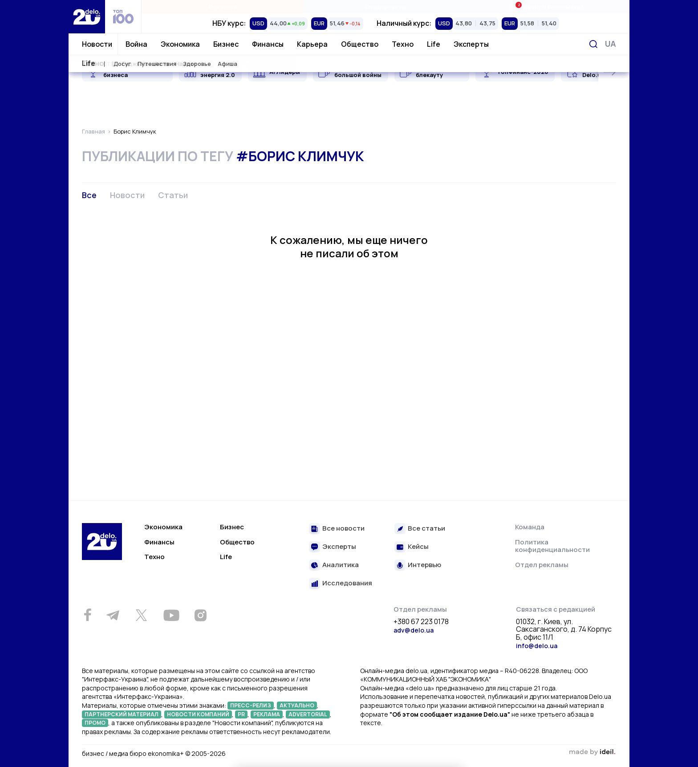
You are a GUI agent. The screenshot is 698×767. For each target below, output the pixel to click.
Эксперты (471, 44)
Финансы (268, 44)
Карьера (312, 44)
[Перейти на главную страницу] (87, 16)
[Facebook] (87, 615)
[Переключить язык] (610, 44)
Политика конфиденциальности (552, 546)
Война (136, 44)
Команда (529, 527)
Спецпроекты (385, 7)
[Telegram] (112, 615)
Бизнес (226, 44)
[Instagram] (200, 615)
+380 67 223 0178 (421, 622)
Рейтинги (223, 7)
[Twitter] (141, 615)
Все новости (343, 528)
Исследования (347, 583)
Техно (403, 44)
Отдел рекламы (541, 564)
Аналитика (340, 565)
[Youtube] (171, 615)
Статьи (173, 195)
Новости (97, 44)
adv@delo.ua (414, 630)
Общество (359, 44)
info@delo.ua (536, 645)
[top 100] (123, 16)
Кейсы (418, 547)
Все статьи (426, 528)
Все (89, 195)
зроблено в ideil (592, 752)
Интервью (424, 565)
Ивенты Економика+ (547, 6)
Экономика (180, 44)
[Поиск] (593, 44)
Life (433, 44)
